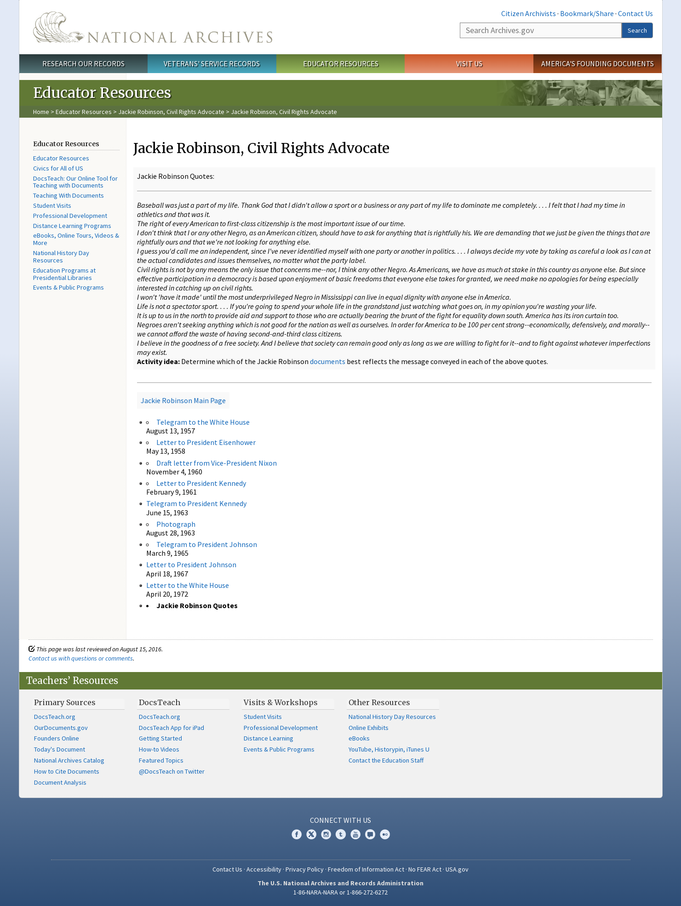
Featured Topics (161, 760)
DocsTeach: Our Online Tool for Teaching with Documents (75, 182)
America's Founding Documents (597, 63)
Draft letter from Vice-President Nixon (216, 462)
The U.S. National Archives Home (152, 27)
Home (41, 112)
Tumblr (340, 834)
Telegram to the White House (203, 422)
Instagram (326, 834)
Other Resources (379, 702)
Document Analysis (60, 782)
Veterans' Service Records (212, 63)
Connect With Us (340, 820)
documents (327, 361)
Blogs (370, 834)
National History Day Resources (61, 256)
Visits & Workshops (281, 702)
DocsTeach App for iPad (171, 728)
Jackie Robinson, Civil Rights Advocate (171, 112)
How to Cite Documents (66, 771)
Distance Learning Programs (72, 226)
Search (637, 30)
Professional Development (70, 215)
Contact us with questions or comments (81, 658)
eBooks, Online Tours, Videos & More (76, 239)
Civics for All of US (58, 168)
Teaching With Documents (68, 195)
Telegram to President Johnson (206, 544)
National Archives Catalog (69, 760)
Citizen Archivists (528, 13)
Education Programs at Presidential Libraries (64, 274)
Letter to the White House (187, 585)
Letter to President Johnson (191, 564)
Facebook (296, 834)
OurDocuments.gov (61, 728)
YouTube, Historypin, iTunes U (389, 749)
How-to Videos (159, 749)
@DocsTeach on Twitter (172, 771)
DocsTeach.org (54, 716)
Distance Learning (268, 738)
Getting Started (160, 738)
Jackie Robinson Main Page (183, 400)
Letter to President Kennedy (201, 483)
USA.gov (457, 869)
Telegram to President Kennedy (196, 503)
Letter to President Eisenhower (206, 442)
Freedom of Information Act (366, 869)
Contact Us (635, 13)
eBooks (359, 738)
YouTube (355, 834)
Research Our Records (83, 63)
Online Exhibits (369, 728)
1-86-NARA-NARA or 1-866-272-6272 (340, 892)
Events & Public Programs (68, 287)
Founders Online (56, 738)
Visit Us (469, 63)
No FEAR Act (424, 869)
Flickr (384, 834)
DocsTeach (159, 702)
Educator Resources (340, 63)
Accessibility (263, 869)
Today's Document (59, 749)
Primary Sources (65, 702)
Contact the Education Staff (386, 760)
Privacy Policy (305, 869)
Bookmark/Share (587, 13)
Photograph (175, 524)
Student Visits (52, 205)
